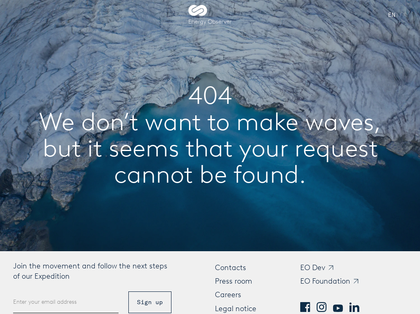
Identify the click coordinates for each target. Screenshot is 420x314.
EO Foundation (325, 281)
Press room (233, 281)
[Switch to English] (391, 15)
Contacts (230, 267)
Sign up (150, 302)
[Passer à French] (403, 15)
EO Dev (312, 267)
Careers (228, 294)
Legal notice (235, 308)
